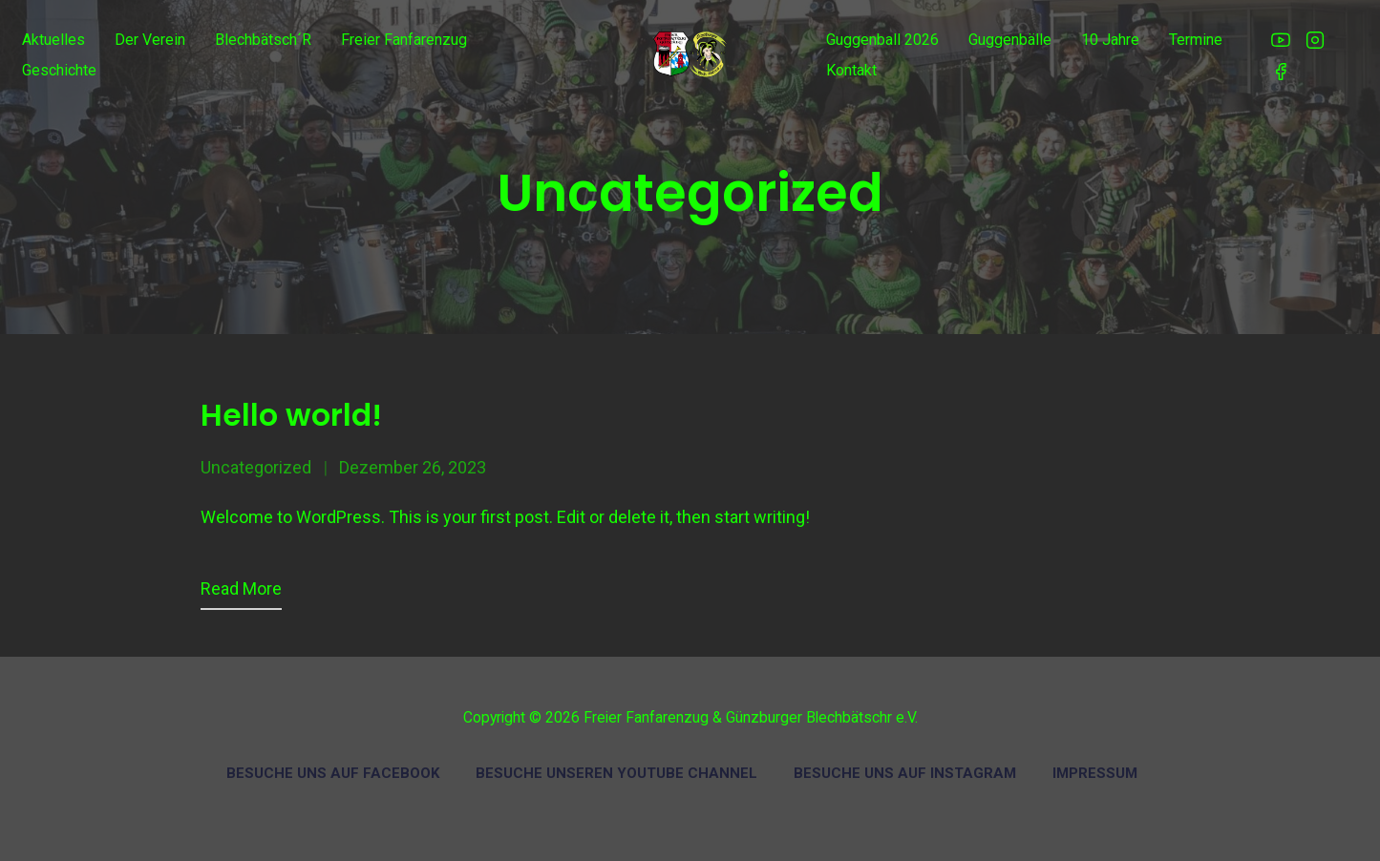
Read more (241, 588)
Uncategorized (256, 467)
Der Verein (150, 40)
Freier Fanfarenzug (404, 40)
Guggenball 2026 (882, 40)
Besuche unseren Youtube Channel (616, 773)
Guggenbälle (1009, 40)
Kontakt (851, 70)
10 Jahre (1110, 40)
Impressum (1094, 773)
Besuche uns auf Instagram (905, 773)
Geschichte (59, 70)
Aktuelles (53, 40)
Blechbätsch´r (263, 40)
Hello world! (291, 415)
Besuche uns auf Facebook (332, 773)
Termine (1195, 40)
